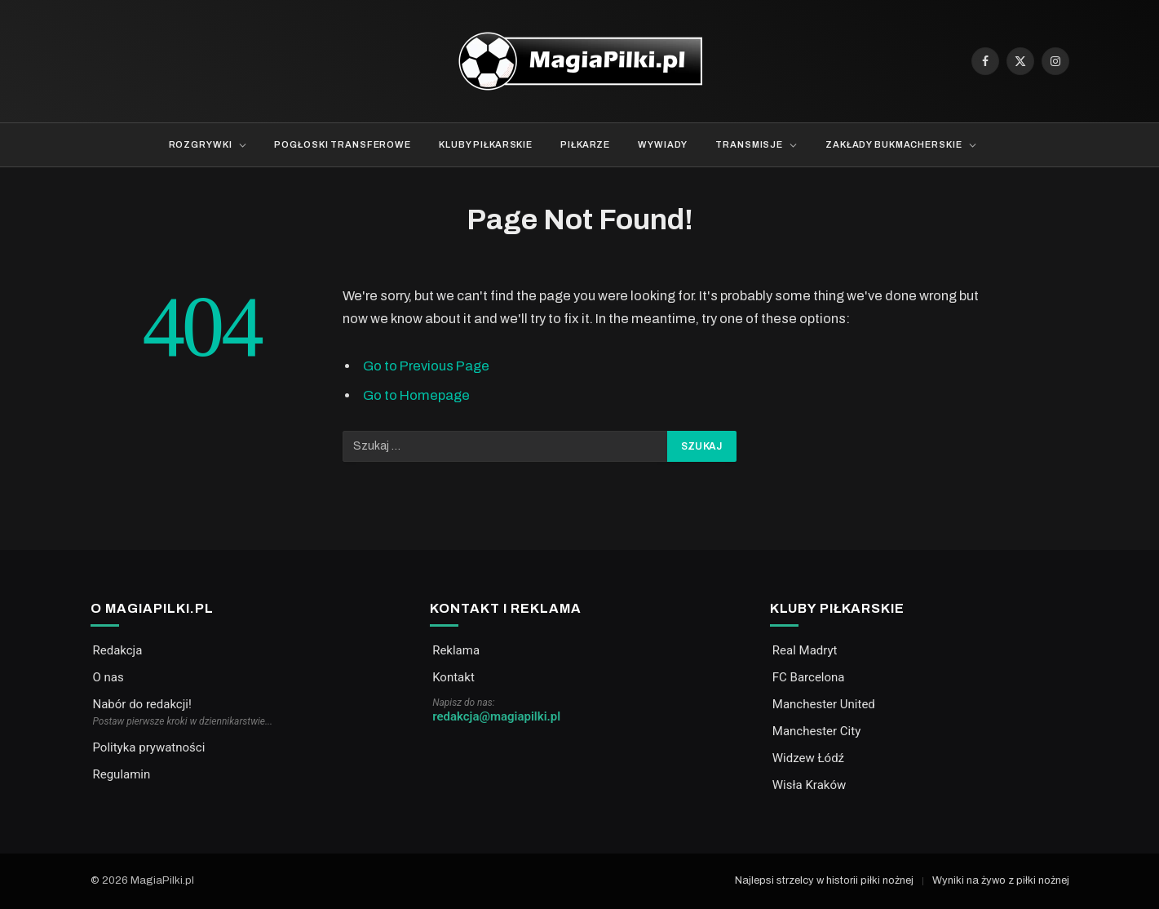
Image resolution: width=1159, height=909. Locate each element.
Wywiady (663, 144)
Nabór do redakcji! (142, 704)
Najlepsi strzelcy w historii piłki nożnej (824, 880)
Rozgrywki (200, 144)
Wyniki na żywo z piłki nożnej (1000, 880)
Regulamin (122, 774)
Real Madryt (805, 650)
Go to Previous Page (426, 365)
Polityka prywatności (149, 747)
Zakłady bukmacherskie (893, 144)
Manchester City (816, 731)
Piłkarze (585, 144)
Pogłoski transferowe (342, 144)
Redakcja (118, 650)
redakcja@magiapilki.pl (496, 716)
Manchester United (823, 704)
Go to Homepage (416, 395)
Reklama (456, 650)
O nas (108, 677)
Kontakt (453, 677)
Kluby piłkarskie (486, 144)
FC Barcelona (808, 677)
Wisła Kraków (809, 785)
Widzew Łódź (808, 758)
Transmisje (749, 144)
